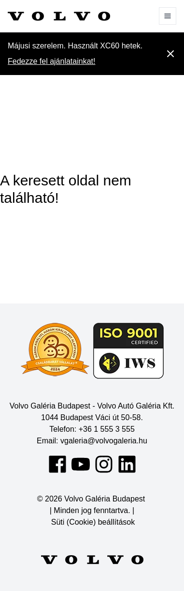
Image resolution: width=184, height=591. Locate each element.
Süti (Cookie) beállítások (93, 522)
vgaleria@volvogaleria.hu (103, 441)
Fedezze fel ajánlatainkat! (51, 61)
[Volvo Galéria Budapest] (59, 16)
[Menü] (167, 16)
